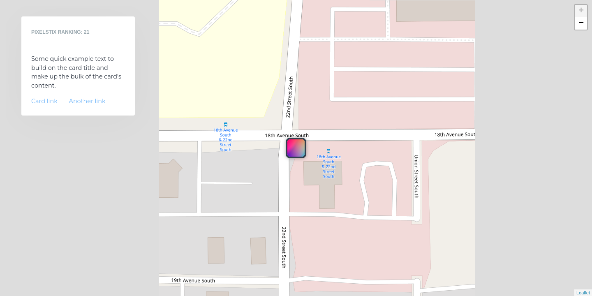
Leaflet (583, 292)
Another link (87, 101)
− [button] (581, 23)
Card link (44, 101)
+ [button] (581, 11)
